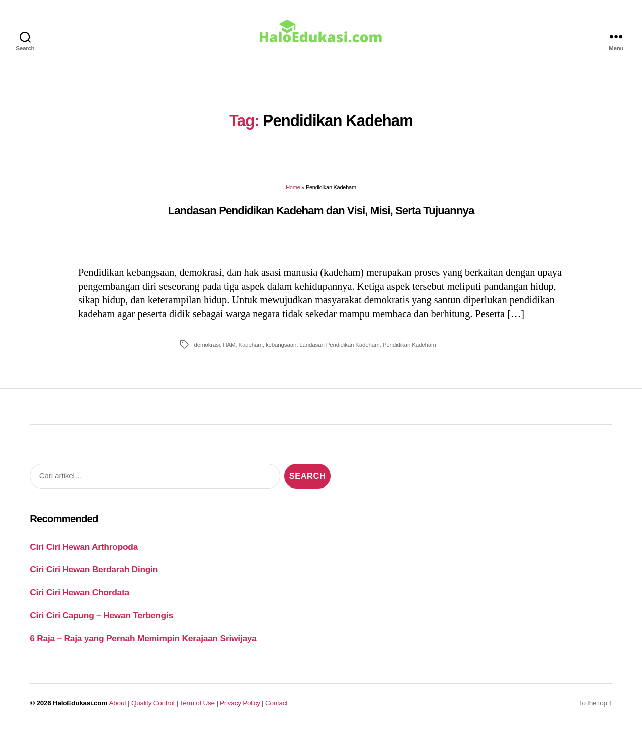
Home (293, 187)
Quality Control (153, 703)
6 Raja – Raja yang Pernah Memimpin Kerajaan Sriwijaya (143, 638)
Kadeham (251, 344)
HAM (229, 344)
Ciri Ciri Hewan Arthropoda (84, 547)
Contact (276, 703)
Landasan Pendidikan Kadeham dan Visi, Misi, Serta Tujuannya (321, 210)
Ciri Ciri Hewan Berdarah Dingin (94, 569)
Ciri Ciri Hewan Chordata (79, 592)
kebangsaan (281, 344)
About (117, 703)
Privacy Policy (240, 703)
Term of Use (197, 703)
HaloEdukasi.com (80, 703)
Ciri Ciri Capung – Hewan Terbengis (101, 615)
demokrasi (207, 344)
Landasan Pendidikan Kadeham (339, 344)
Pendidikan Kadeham (409, 344)
